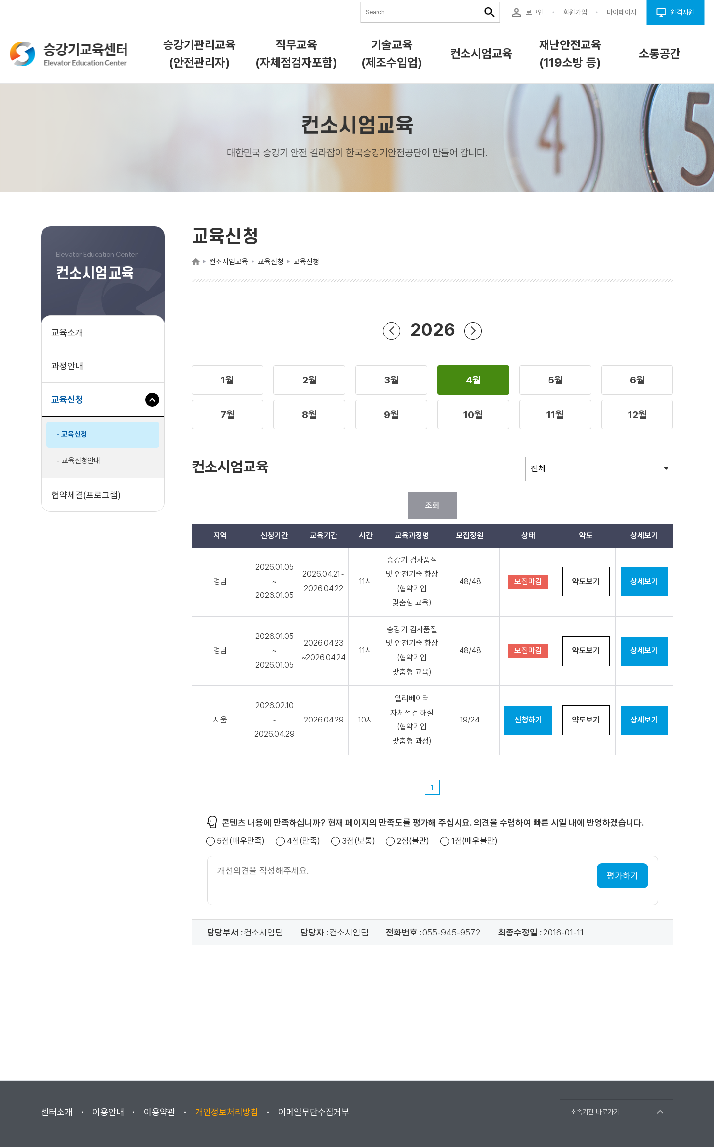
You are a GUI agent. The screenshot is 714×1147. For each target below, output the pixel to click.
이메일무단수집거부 (313, 1112)
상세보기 (644, 581)
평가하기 (622, 875)
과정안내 (67, 366)
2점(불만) (413, 841)
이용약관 (159, 1112)
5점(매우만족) (241, 841)
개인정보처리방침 (226, 1112)
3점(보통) (358, 841)
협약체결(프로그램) (86, 495)
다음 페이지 (448, 787)
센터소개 (57, 1112)
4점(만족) (303, 841)
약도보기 (586, 581)
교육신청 (70, 404)
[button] (228, 380)
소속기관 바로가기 (595, 1112)
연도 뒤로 (391, 330)
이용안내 (108, 1112)
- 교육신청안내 (78, 460)
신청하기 (528, 719)
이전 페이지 (417, 787)
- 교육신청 (71, 434)
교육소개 (67, 332)
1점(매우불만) (474, 841)
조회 (432, 505)
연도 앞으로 (473, 330)
